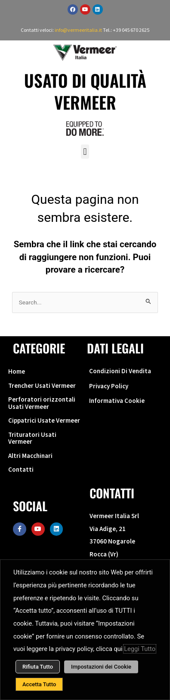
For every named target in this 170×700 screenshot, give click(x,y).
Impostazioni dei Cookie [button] (101, 666)
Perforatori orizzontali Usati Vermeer (41, 403)
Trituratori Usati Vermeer (32, 438)
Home (16, 371)
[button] (85, 151)
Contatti (21, 469)
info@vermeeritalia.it (79, 30)
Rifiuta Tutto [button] (37, 666)
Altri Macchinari (30, 455)
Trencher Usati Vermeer (42, 385)
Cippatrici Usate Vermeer (44, 420)
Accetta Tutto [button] (39, 684)
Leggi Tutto (139, 649)
